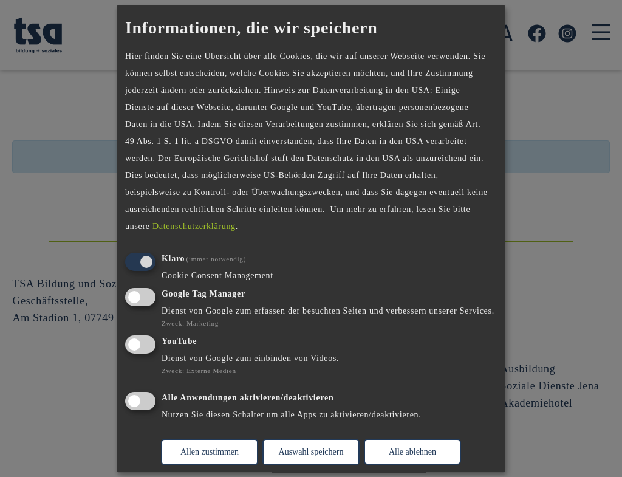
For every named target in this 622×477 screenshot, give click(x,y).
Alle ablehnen (412, 451)
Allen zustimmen (209, 451)
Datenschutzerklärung (194, 227)
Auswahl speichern (311, 451)
